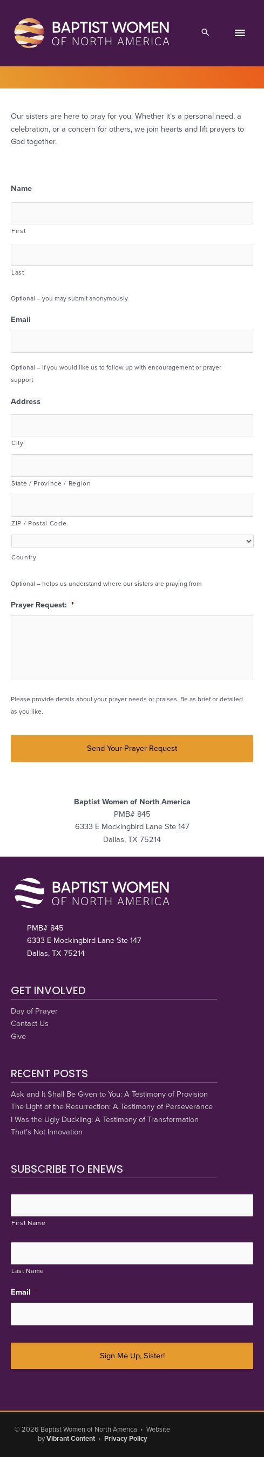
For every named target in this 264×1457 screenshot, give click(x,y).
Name (21, 188)
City (17, 443)
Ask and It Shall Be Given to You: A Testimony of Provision (109, 1094)
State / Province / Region (51, 483)
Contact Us (30, 1023)
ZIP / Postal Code (38, 523)
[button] (205, 33)
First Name (28, 1223)
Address (25, 401)
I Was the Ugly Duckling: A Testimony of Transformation (105, 1119)
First (18, 231)
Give (18, 1036)
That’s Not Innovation (47, 1132)
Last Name (27, 1271)
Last (17, 272)
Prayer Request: (42, 605)
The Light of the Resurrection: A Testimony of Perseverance (112, 1106)
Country (24, 557)
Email (21, 319)
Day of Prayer (34, 1011)
